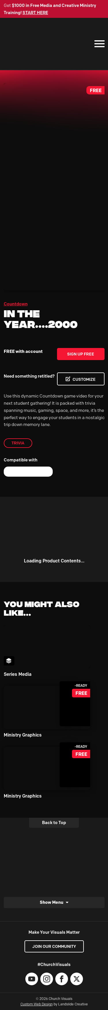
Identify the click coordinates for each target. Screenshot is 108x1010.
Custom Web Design (36, 1004)
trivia (18, 443)
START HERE (35, 12)
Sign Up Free (80, 354)
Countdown (16, 304)
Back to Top (54, 822)
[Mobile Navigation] (98, 43)
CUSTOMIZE (84, 379)
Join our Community (54, 946)
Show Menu (51, 902)
